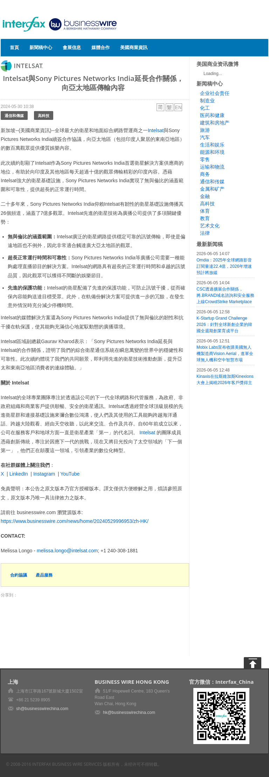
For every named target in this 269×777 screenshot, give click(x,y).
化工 (205, 108)
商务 (205, 174)
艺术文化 (210, 226)
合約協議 (18, 575)
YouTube (70, 474)
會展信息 (72, 47)
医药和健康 (212, 115)
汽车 (205, 137)
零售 (205, 159)
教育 (205, 218)
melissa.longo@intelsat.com (67, 550)
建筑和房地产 (214, 122)
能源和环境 (212, 152)
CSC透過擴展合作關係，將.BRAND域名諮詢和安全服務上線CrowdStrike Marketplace (225, 295)
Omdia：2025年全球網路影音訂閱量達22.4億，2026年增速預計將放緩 (224, 266)
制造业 (207, 100)
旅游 (205, 130)
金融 (205, 196)
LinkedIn (18, 474)
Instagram (44, 474)
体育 (205, 211)
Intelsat (156, 130)
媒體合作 (100, 47)
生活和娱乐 (212, 145)
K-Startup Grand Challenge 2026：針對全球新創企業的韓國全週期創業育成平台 (224, 324)
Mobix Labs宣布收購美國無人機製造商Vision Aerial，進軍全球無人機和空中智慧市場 (224, 353)
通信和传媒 (212, 181)
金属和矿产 (212, 189)
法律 (205, 233)
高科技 (43, 115)
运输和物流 (212, 167)
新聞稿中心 (40, 47)
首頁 (14, 47)
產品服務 (44, 575)
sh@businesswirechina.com (42, 708)
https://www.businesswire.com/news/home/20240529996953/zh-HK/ (75, 521)
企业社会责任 (214, 93)
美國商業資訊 (133, 47)
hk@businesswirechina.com (129, 712)
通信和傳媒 (14, 115)
